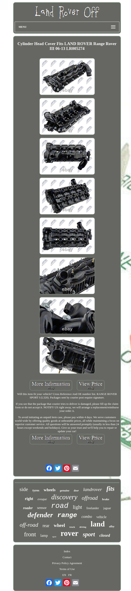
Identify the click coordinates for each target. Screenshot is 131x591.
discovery (64, 497)
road (59, 506)
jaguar (107, 508)
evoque (42, 499)
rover (69, 533)
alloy (111, 526)
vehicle (101, 517)
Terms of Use (67, 569)
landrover (92, 489)
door (76, 490)
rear (46, 525)
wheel (59, 525)
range (67, 515)
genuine (64, 490)
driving (82, 527)
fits (110, 488)
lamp (44, 535)
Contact (67, 557)
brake (105, 499)
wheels (50, 490)
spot (54, 536)
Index (67, 551)
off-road (29, 525)
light (77, 507)
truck (72, 527)
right (29, 498)
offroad (90, 498)
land (98, 524)
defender (40, 515)
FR (70, 575)
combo (86, 516)
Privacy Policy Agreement (67, 563)
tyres (35, 490)
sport (89, 534)
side (24, 489)
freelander (92, 508)
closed (104, 535)
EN (64, 575)
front (30, 534)
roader (28, 508)
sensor (42, 508)
